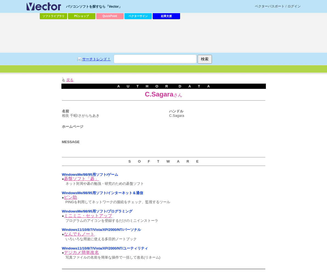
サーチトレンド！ (96, 59)
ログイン (294, 6)
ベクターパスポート (270, 6)
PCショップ (81, 16)
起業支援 (166, 16)
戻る (69, 80)
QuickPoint (110, 16)
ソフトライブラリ (53, 16)
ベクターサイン (138, 16)
